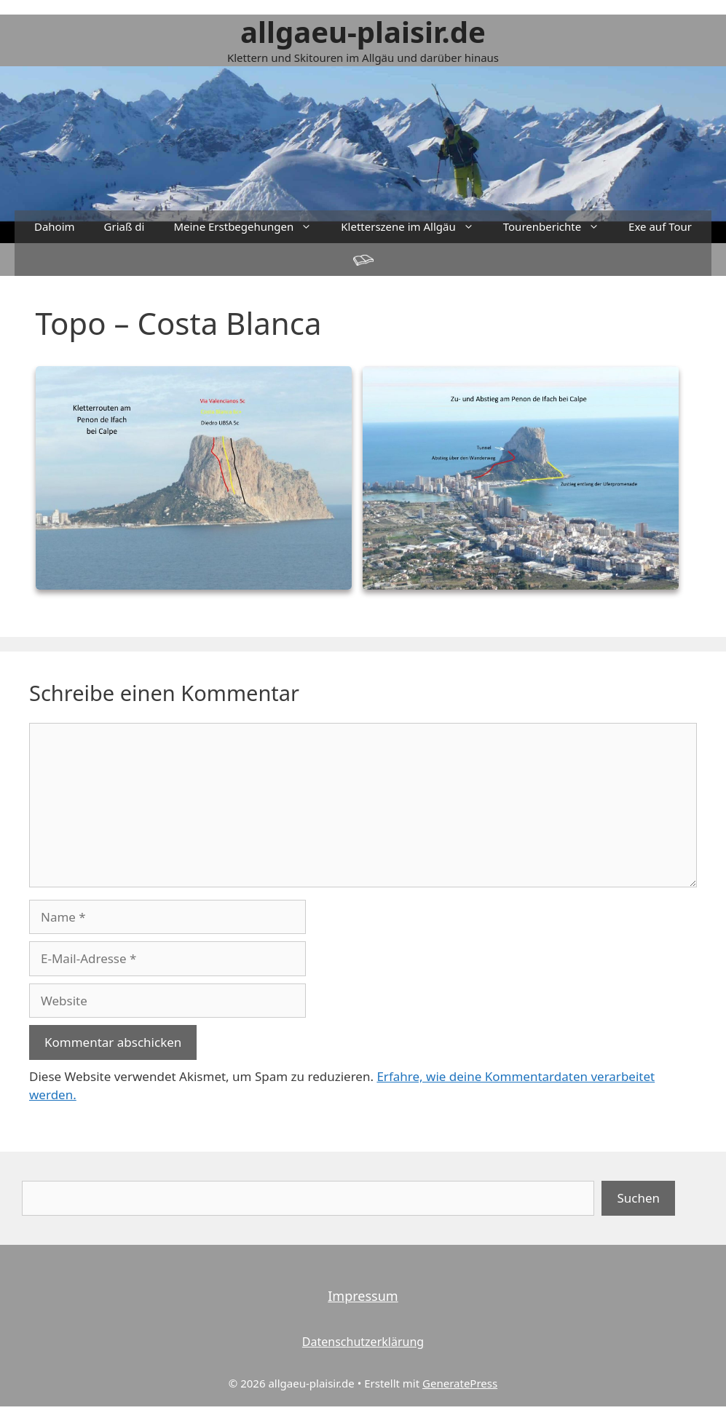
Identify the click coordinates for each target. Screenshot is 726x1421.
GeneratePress (459, 1383)
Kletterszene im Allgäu (414, 226)
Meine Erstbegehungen (249, 226)
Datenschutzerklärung (363, 1342)
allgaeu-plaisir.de (363, 32)
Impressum (363, 1296)
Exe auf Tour (660, 226)
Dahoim (54, 226)
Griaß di (124, 226)
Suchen (638, 1198)
